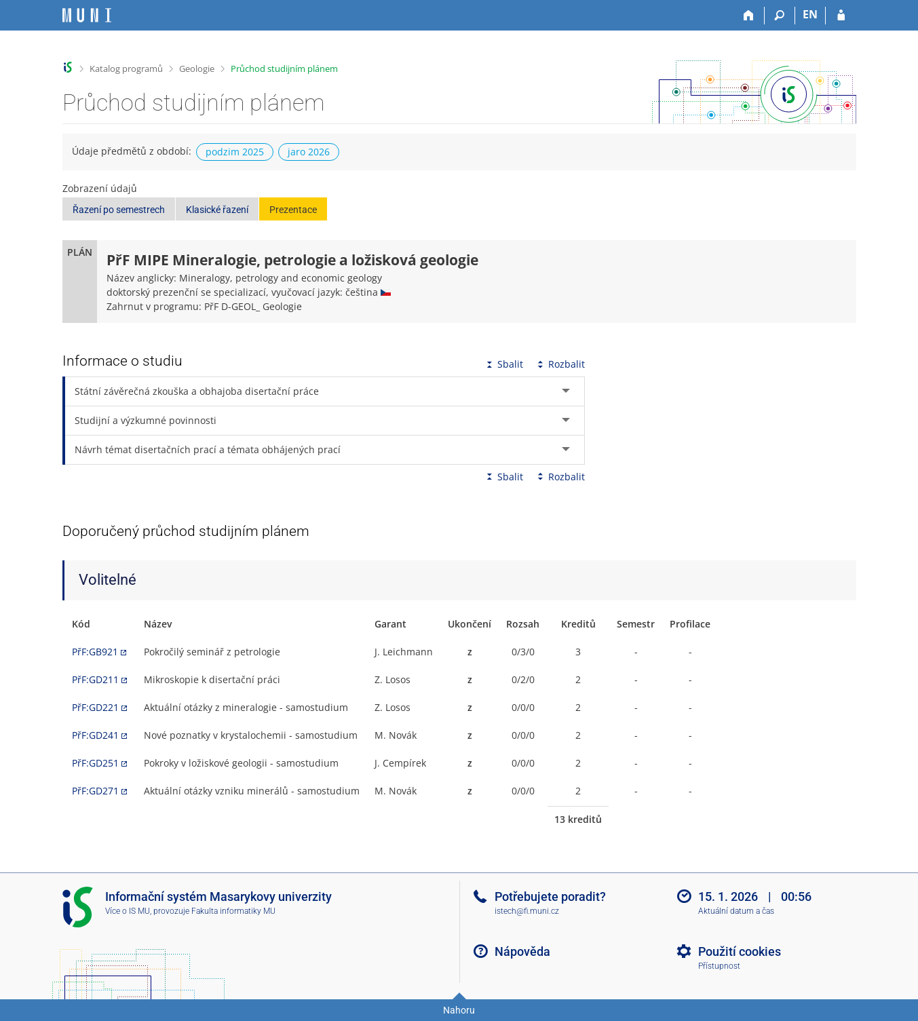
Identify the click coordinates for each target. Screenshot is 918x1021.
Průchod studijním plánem (284, 68)
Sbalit (503, 364)
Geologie (196, 68)
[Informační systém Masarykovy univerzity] (86, 15)
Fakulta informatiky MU (233, 911)
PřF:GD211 (95, 679)
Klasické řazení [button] (217, 209)
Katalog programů (126, 68)
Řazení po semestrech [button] (119, 209)
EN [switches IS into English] (810, 14)
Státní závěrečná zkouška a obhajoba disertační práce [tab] (197, 391)
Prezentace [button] (293, 209)
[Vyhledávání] (780, 15)
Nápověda (522, 951)
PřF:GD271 (95, 790)
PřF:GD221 (95, 707)
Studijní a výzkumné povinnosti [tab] (145, 420)
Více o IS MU (127, 911)
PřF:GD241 (95, 735)
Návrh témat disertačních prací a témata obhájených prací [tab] (208, 449)
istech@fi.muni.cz (527, 911)
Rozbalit (560, 364)
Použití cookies (739, 951)
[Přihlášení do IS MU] (841, 15)
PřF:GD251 (95, 762)
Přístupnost (719, 966)
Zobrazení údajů (99, 188)
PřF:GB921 (95, 651)
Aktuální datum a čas (736, 911)
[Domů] (749, 15)
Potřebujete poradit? (550, 896)
